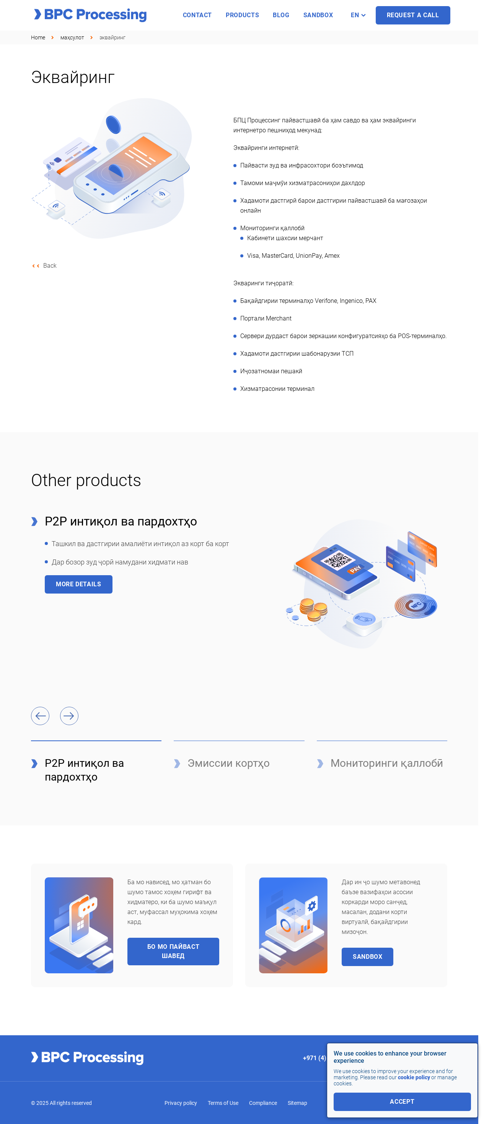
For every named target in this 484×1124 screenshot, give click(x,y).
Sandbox (367, 956)
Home (38, 37)
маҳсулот (72, 37)
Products (242, 15)
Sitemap (297, 1103)
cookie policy (414, 1077)
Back (50, 265)
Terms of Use (223, 1103)
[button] (40, 716)
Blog (281, 15)
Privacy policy (181, 1103)
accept (402, 1101)
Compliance (263, 1103)
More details (78, 584)
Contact (197, 15)
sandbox (318, 15)
